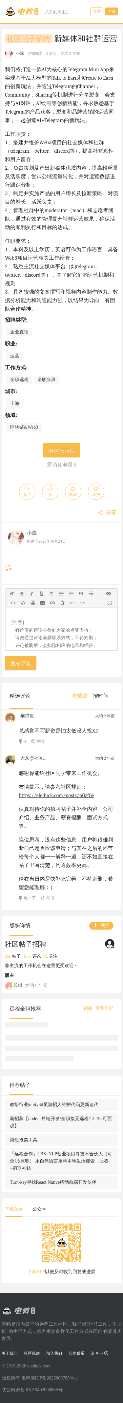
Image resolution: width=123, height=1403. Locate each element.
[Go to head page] (37, 11)
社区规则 (32, 1353)
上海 (14, 403)
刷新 (87, 1008)
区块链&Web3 (24, 427)
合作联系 (76, 1353)
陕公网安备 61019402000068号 (32, 1389)
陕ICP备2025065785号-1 (54, 1378)
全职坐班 (46, 379)
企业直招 (19, 332)
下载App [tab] (13, 1209)
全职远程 (19, 379)
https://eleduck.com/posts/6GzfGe (56, 795)
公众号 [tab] (39, 1209)
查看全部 (104, 1008)
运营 (14, 355)
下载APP (36, 1271)
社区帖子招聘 (28, 39)
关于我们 (9, 1353)
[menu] (92, 695)
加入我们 (54, 1353)
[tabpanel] (61, 1251)
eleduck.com (39, 1366)
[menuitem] (80, 695)
